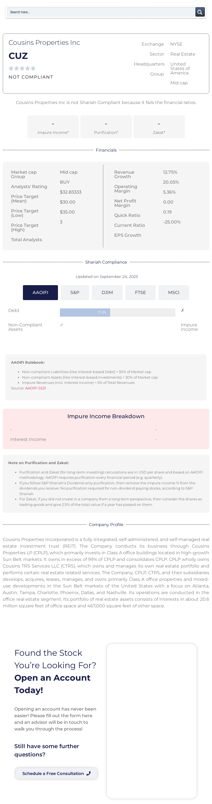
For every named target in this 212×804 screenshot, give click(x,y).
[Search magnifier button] (200, 12)
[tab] (40, 292)
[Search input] (101, 12)
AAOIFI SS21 (35, 388)
